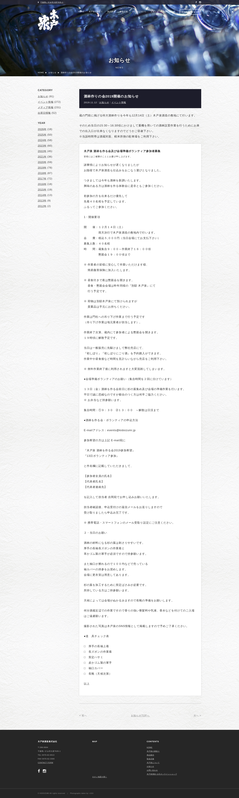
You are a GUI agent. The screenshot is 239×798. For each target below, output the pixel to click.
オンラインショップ (190, 12)
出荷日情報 (44, 113)
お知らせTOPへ (140, 715)
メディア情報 (46, 107)
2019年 (42, 167)
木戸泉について (139, 12)
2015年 (42, 189)
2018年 (42, 173)
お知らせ (155, 12)
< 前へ (83, 715)
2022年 (42, 151)
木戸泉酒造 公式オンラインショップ (162, 774)
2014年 (42, 195)
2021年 (42, 156)
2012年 (42, 206)
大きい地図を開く (99, 777)
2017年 (42, 178)
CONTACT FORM (45, 763)
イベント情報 (118, 102)
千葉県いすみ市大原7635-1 (51, 2)
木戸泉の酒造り (96, 12)
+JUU (91, 793)
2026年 (42, 129)
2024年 (42, 140)
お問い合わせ (169, 12)
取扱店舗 (124, 12)
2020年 (42, 162)
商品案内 (111, 12)
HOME (81, 12)
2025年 (42, 134)
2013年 (42, 200)
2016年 (42, 184)
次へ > (197, 715)
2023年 (42, 145)
